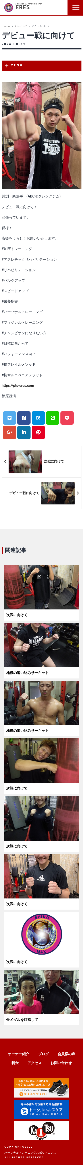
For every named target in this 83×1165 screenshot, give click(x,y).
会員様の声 (66, 1054)
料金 (15, 1063)
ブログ (43, 1054)
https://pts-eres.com (18, 385)
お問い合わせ (61, 1063)
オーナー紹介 (18, 1054)
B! (38, 418)
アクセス (34, 1063)
